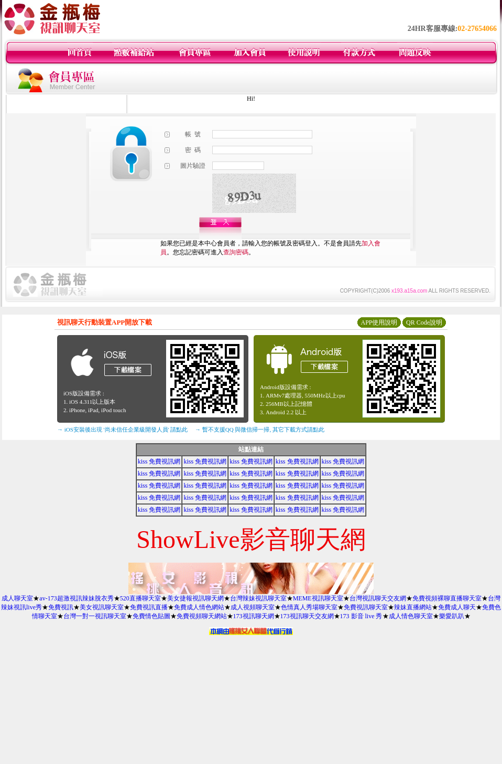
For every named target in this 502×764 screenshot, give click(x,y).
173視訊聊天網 (253, 616)
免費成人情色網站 (199, 607)
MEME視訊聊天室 (318, 598)
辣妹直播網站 (413, 607)
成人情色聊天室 (411, 616)
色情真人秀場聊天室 (309, 607)
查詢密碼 (235, 252)
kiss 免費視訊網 (159, 461)
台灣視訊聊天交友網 (378, 598)
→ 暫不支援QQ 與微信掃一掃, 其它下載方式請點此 (259, 429)
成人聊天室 (17, 598)
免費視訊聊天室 (366, 607)
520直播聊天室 (140, 598)
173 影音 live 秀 (361, 616)
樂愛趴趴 (451, 616)
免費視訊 (60, 607)
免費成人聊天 (457, 607)
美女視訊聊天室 (102, 607)
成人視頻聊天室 (253, 607)
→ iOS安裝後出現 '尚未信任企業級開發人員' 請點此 (122, 429)
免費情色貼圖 (151, 616)
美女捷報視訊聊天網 (195, 598)
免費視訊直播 (149, 607)
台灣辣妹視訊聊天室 (258, 598)
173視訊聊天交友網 (307, 616)
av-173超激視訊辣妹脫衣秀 (76, 598)
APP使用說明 (379, 322)
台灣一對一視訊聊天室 (94, 616)
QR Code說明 (424, 322)
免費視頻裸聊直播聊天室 (447, 598)
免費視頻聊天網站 (202, 616)
